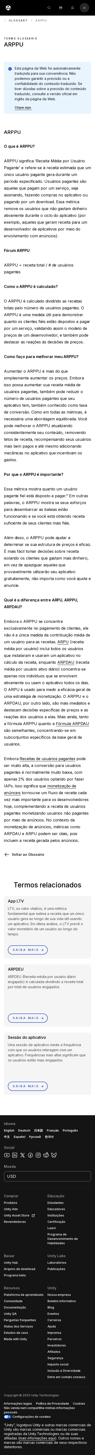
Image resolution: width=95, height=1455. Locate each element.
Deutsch (24, 1130)
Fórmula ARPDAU (72, 723)
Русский (35, 1137)
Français (53, 1130)
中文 (7, 1137)
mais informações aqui (37, 1438)
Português (70, 1130)
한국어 (49, 1137)
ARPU (63, 641)
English (9, 1130)
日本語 (38, 1130)
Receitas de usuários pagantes (47, 758)
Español (19, 1137)
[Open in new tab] (32, 1215)
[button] (23, 107)
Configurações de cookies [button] (31, 1416)
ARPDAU (65, 662)
